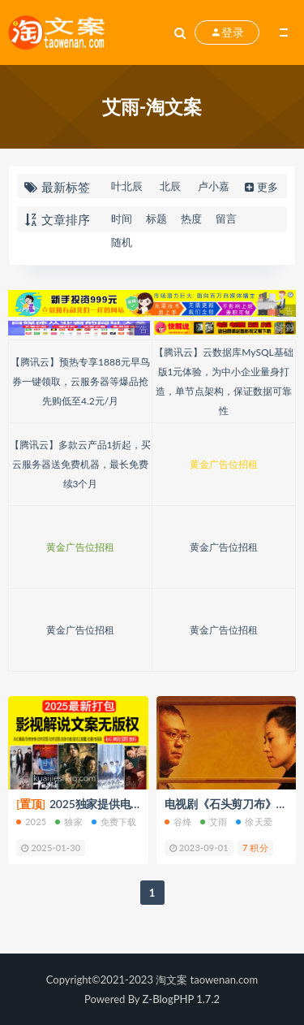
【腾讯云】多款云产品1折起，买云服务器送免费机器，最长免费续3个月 (81, 464)
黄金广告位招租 (224, 464)
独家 (68, 821)
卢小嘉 (213, 185)
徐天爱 (254, 821)
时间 (121, 218)
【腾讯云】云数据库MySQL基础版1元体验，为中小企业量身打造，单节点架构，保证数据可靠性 (223, 381)
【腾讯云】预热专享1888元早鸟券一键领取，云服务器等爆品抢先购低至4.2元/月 (80, 381)
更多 (260, 186)
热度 (191, 218)
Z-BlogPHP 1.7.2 (181, 999)
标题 (156, 218)
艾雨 (213, 821)
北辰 (170, 185)
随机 (121, 242)
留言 (226, 218)
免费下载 (114, 821)
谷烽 (178, 821)
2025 (31, 821)
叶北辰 (127, 185)
